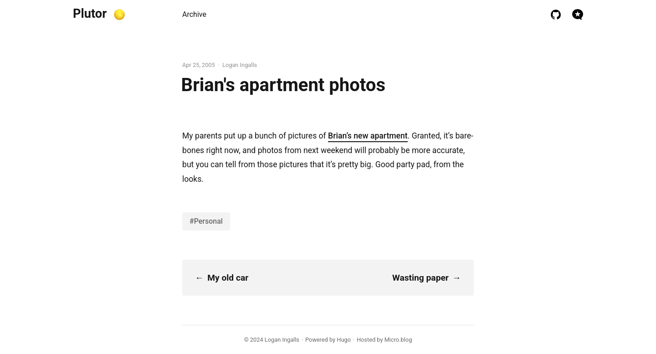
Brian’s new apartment (368, 135)
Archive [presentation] (194, 14)
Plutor (90, 13)
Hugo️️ (344, 339)
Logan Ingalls (282, 339)
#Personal (206, 221)
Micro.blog (398, 339)
